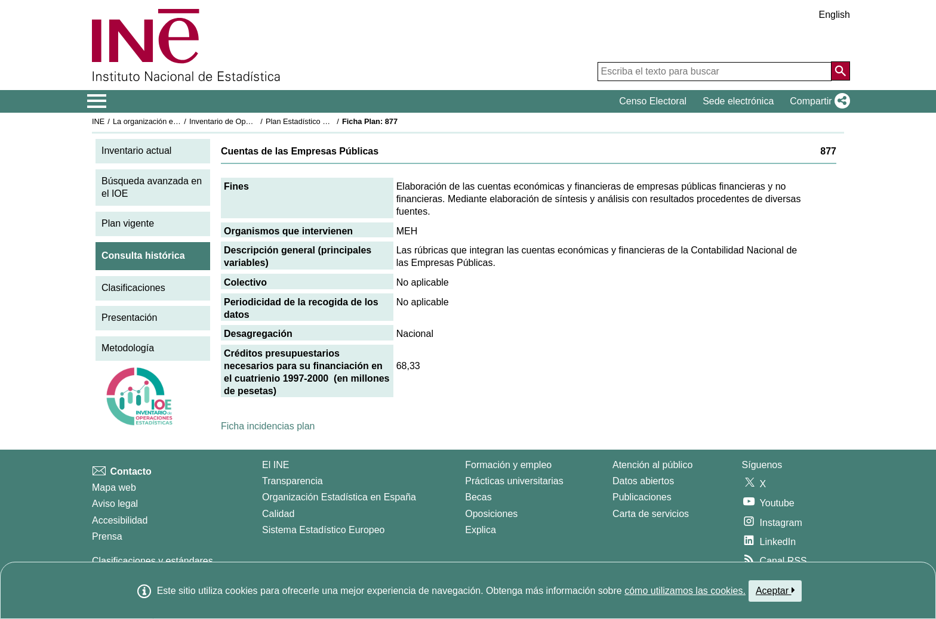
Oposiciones (491, 514)
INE (98, 121)
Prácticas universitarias (514, 481)
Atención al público (652, 465)
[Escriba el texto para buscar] (715, 71)
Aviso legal (115, 504)
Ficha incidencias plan (268, 426)
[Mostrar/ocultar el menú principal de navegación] (97, 101)
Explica (480, 530)
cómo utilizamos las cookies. (685, 591)
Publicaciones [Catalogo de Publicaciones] (642, 497)
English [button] (834, 15)
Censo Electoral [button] (652, 101)
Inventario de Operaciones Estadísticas (255, 121)
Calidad (278, 514)
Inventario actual (136, 151)
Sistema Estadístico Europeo (323, 530)
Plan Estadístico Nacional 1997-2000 (328, 121)
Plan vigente (127, 223)
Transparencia (292, 481)
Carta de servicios (650, 514)
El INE (275, 465)
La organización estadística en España (178, 121)
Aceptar (775, 590)
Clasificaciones (133, 288)
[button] (817, 101)
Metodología (127, 348)
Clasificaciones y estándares (152, 561)
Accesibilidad (119, 520)
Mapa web (114, 487)
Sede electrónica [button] (738, 101)
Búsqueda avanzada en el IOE (151, 187)
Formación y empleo (508, 465)
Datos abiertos (643, 481)
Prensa (107, 536)
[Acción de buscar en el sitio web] (840, 71)
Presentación (129, 317)
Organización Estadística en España (339, 497)
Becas (478, 497)
